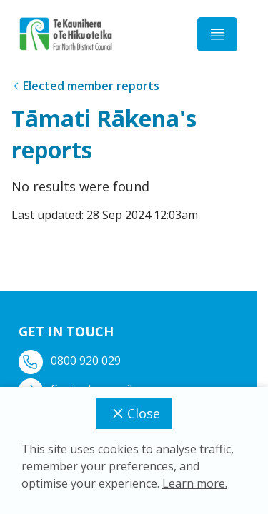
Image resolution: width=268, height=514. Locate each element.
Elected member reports (91, 85)
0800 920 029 (71, 361)
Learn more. (194, 483)
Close (134, 413)
